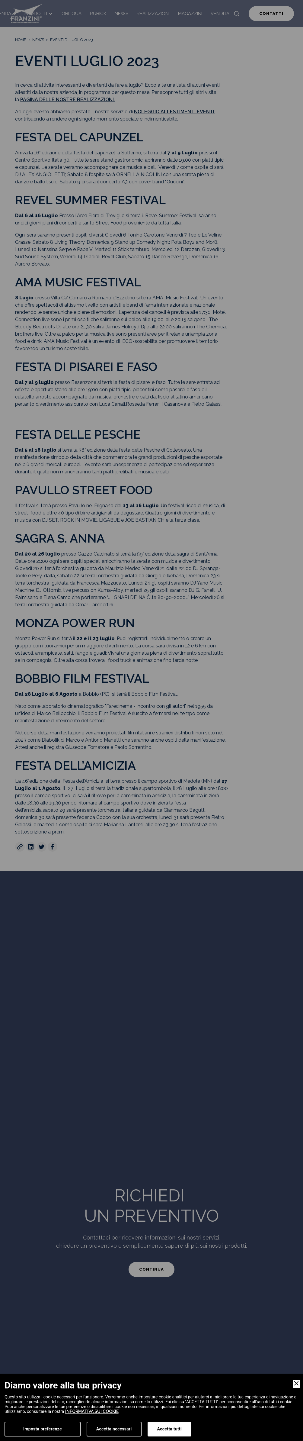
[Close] (296, 1384)
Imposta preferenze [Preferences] (42, 1428)
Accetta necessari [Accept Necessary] (114, 1428)
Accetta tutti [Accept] (169, 1428)
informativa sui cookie (92, 1411)
